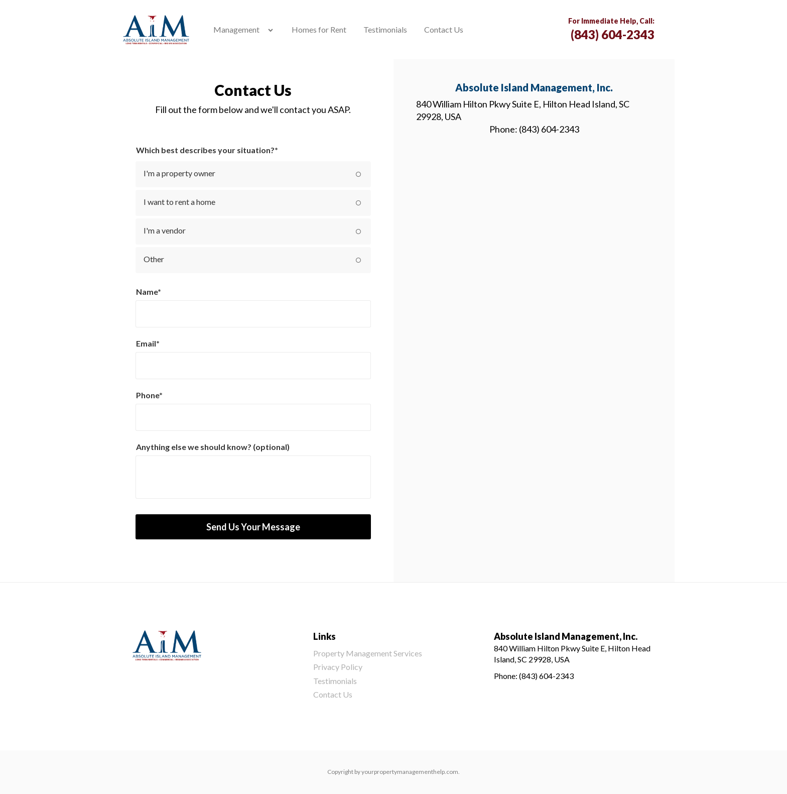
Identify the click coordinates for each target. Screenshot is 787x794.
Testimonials (385, 29)
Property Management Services (367, 653)
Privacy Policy (337, 666)
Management (236, 29)
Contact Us (443, 29)
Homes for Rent (319, 29)
